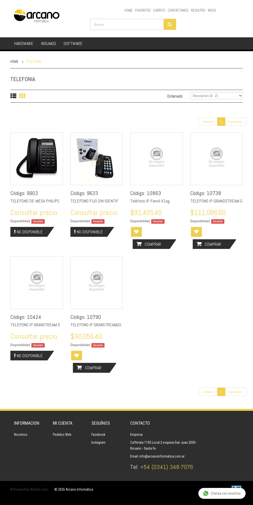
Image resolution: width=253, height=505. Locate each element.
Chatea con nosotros (222, 493)
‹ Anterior (208, 121)
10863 (154, 193)
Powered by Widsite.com (29, 489)
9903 (32, 193)
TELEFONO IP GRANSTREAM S (35, 325)
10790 (94, 316)
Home (14, 61)
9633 (92, 193)
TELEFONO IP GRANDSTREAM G (216, 201)
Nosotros (20, 435)
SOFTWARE (73, 43)
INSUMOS (48, 43)
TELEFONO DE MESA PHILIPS (34, 201)
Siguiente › (235, 121)
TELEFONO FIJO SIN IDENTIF (94, 201)
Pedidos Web (62, 435)
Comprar (148, 244)
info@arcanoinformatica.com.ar (162, 456)
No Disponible (28, 232)
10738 (214, 193)
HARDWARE (23, 43)
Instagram (98, 442)
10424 (34, 316)
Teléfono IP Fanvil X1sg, (150, 201)
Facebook (98, 435)
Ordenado (175, 96)
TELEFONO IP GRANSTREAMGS (95, 325)
